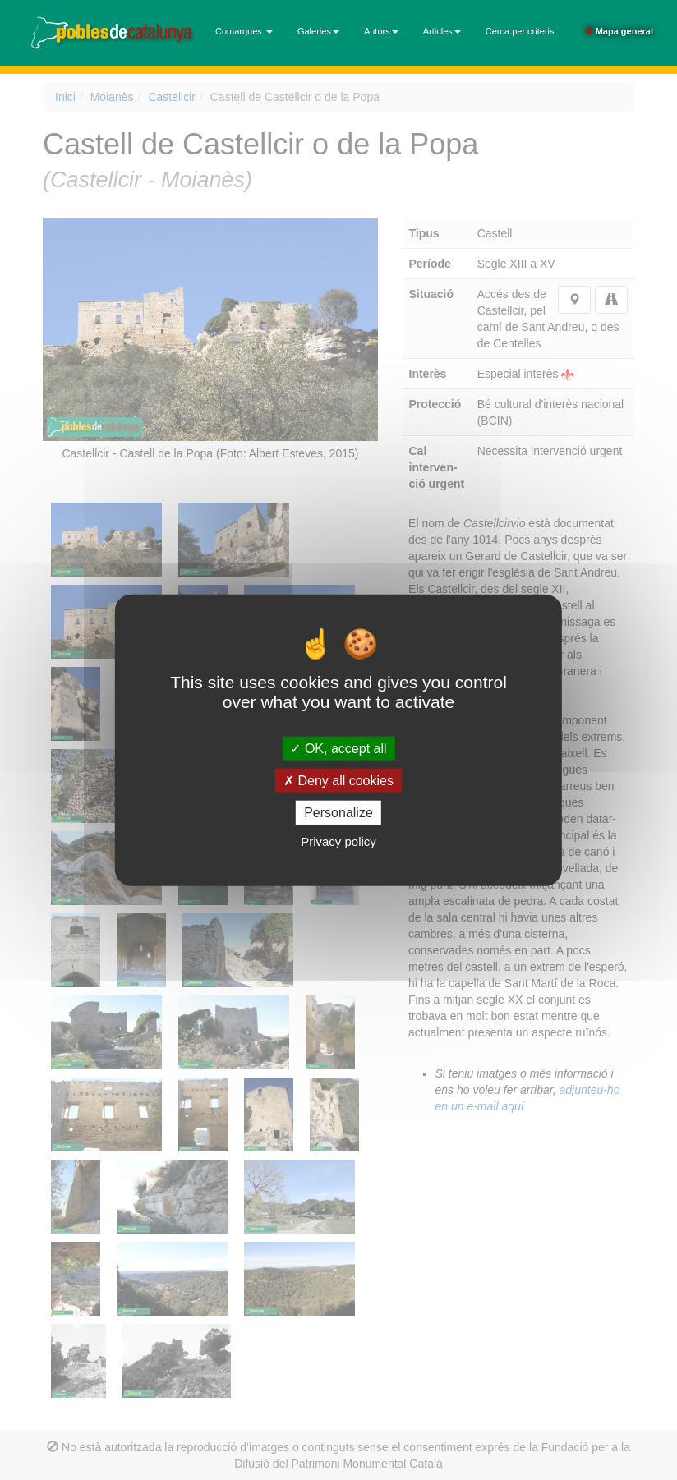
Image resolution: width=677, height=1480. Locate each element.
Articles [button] (442, 31)
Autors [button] (381, 31)
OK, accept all (338, 749)
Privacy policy (338, 841)
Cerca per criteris (520, 31)
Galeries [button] (318, 31)
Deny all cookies (338, 781)
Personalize (338, 813)
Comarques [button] (244, 31)
